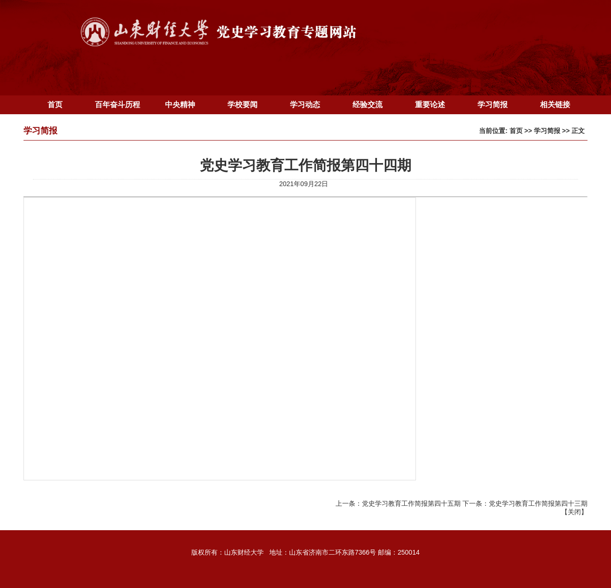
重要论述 (430, 105)
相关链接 (555, 105)
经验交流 (367, 105)
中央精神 (180, 105)
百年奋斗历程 (117, 105)
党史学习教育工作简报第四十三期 (538, 503)
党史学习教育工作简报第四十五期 (411, 503)
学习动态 (305, 105)
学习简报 (493, 105)
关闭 (574, 512)
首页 (55, 105)
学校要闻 (242, 105)
